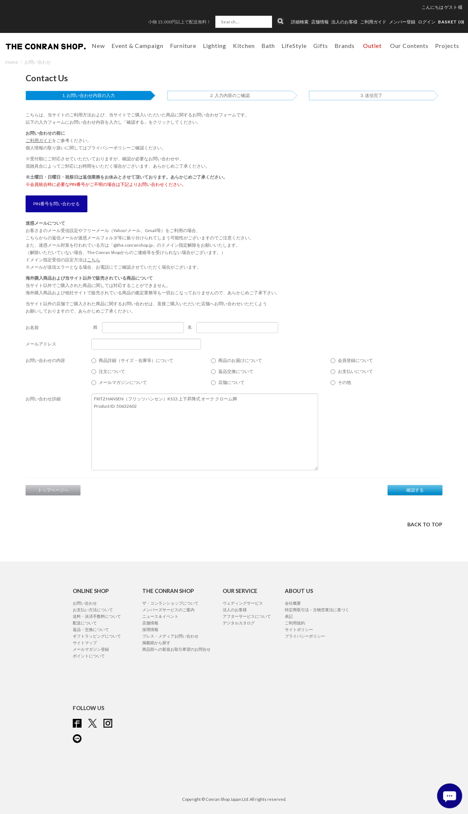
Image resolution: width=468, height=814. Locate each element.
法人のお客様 (344, 22)
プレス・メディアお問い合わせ (170, 636)
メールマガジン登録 (91, 649)
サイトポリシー (299, 629)
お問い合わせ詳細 (43, 399)
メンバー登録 (402, 22)
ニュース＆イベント (160, 616)
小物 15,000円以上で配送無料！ (179, 22)
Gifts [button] (320, 45)
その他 (344, 382)
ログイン (426, 22)
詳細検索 (300, 22)
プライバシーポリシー (109, 147)
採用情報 (150, 629)
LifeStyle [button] (294, 45)
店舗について (231, 382)
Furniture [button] (183, 45)
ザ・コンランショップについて (170, 603)
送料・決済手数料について (97, 616)
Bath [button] (268, 45)
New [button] (98, 45)
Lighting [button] (214, 45)
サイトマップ (85, 642)
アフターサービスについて (247, 616)
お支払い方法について (93, 609)
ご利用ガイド (373, 22)
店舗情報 (320, 22)
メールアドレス (41, 344)
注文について (112, 371)
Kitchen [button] (244, 45)
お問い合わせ (85, 603)
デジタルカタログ (239, 622)
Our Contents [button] (409, 45)
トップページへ (53, 490)
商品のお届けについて (240, 360)
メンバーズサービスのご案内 (168, 609)
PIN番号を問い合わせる (56, 203)
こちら (93, 259)
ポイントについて (89, 655)
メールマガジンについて (123, 382)
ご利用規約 (295, 622)
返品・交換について (91, 629)
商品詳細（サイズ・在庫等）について (136, 360)
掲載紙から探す (156, 642)
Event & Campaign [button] (137, 45)
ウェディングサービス (243, 603)
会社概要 (293, 603)
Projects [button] (447, 45)
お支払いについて (355, 371)
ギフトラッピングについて (97, 636)
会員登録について (355, 360)
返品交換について (235, 371)
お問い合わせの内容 (45, 360)
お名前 (32, 327)
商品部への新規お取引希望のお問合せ (176, 649)
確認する (415, 490)
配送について (85, 622)
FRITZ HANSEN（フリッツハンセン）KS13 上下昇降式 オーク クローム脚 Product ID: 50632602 (204, 431)
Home (11, 62)
